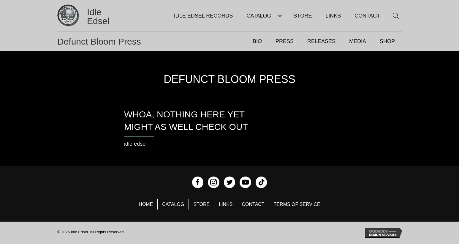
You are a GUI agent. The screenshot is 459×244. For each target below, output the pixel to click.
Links (225, 204)
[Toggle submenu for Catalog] (280, 16)
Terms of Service (297, 204)
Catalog (173, 204)
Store (201, 204)
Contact (253, 204)
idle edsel (135, 144)
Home (146, 204)
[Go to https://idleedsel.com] (91, 16)
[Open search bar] (396, 15)
